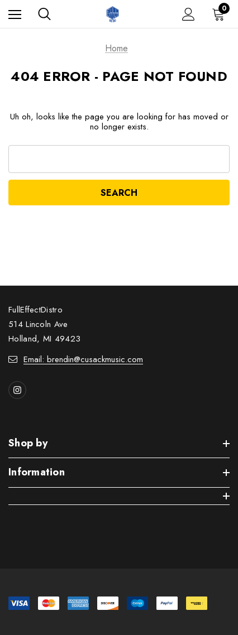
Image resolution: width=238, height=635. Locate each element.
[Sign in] (188, 14)
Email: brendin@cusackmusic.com (83, 359)
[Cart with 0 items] (221, 14)
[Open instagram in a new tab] (17, 390)
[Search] (44, 14)
